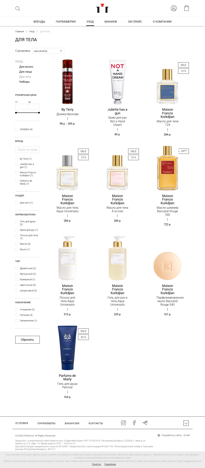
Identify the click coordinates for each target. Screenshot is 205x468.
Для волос (26, 66)
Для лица (25, 71)
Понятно (96, 464)
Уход (18, 61)
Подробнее (110, 464)
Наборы (24, 81)
